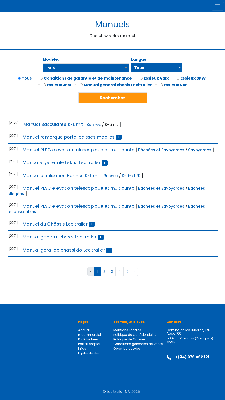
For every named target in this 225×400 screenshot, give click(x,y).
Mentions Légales (127, 330)
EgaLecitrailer (88, 353)
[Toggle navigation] (218, 6)
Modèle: (51, 59)
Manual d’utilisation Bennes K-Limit (61, 175)
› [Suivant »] (134, 271)
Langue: (139, 59)
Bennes (94, 124)
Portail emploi (89, 344)
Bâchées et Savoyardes (161, 150)
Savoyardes (199, 150)
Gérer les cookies (127, 348)
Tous (27, 78)
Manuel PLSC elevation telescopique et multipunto (79, 150)
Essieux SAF (175, 85)
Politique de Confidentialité (135, 334)
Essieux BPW (193, 78)
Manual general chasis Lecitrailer (118, 85)
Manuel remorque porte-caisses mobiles (69, 137)
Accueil (84, 330)
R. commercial (89, 334)
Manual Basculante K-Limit (53, 124)
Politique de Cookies (129, 339)
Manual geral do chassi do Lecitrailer (64, 250)
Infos (82, 348)
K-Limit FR (131, 175)
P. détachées (88, 339)
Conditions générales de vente (138, 344)
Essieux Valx (156, 78)
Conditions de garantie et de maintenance (88, 78)
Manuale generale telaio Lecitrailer (61, 162)
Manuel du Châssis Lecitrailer (55, 224)
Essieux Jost (59, 85)
